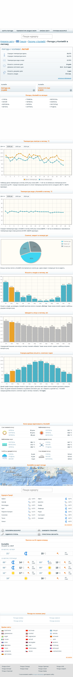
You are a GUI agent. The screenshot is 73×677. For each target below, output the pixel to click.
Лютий (4, 102)
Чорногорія (57, 651)
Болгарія (7, 630)
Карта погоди (7, 31)
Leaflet (64, 485)
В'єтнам (31, 630)
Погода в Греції (24, 668)
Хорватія (7, 651)
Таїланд (55, 645)
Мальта (55, 642)
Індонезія (32, 636)
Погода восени (55, 621)
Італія (6, 639)
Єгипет (31, 633)
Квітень (5, 107)
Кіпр (54, 639)
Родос (40, 511)
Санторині (41, 515)
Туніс (6, 648)
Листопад (54, 104)
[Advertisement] (36, 14)
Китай (31, 639)
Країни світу (45, 31)
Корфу (40, 505)
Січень (4, 99)
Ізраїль (55, 633)
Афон (40, 499)
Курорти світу (7, 41)
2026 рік (9, 146)
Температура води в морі (26, 31)
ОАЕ (30, 645)
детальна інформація (64, 78)
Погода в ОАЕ (60, 666)
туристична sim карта (50, 534)
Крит (3, 508)
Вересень (54, 99)
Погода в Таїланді (25, 666)
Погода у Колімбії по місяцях (36, 95)
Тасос (3, 518)
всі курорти (68, 525)
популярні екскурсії (12, 530)
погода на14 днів (5, 89)
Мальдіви (32, 642)
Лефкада (41, 508)
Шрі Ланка (7, 654)
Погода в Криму (42, 671)
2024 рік (26, 146)
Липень (29, 104)
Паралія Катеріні (7, 511)
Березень (5, 104)
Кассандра (5, 505)
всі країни (69, 657)
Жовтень (53, 102)
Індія (6, 636)
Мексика (7, 645)
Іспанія (55, 636)
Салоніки (4, 515)
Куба (6, 642)
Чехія (31, 651)
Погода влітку (18, 621)
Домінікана (8, 633)
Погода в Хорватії (61, 668)
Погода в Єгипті (6, 666)
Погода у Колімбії (37, 41)
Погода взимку (18, 618)
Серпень (29, 107)
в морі (44, 89)
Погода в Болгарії (6, 668)
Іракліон (40, 502)
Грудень (53, 107)
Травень (29, 99)
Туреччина (32, 648)
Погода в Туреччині (43, 666)
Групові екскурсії (60, 31)
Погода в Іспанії (42, 668)
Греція (23, 41)
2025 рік (18, 146)
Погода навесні (54, 618)
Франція (56, 648)
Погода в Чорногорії (7, 671)
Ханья (3, 521)
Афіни (3, 499)
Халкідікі (41, 518)
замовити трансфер (49, 530)
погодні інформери (38, 674)
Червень (29, 102)
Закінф (4, 502)
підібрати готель (11, 534)
